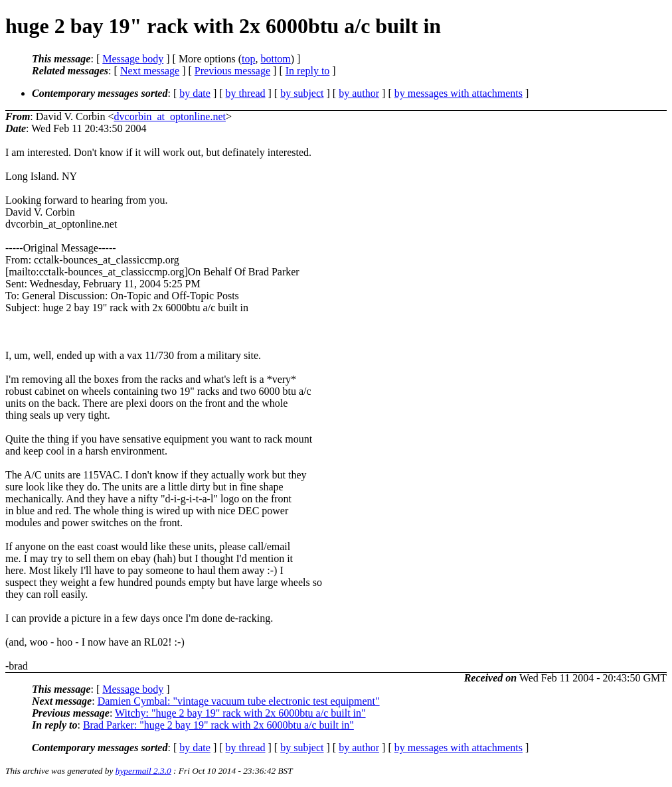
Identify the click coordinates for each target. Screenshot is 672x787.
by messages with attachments (458, 93)
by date (194, 93)
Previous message (232, 70)
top (248, 58)
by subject (301, 93)
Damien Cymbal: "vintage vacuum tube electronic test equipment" (239, 701)
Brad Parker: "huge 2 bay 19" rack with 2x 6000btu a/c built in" (218, 725)
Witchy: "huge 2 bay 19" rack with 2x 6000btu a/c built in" (240, 713)
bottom (275, 58)
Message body (132, 58)
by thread (246, 93)
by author (359, 93)
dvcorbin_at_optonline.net (170, 116)
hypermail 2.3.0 (143, 771)
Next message (149, 70)
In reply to (308, 70)
